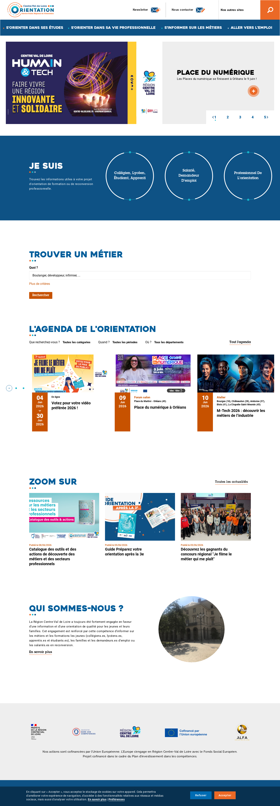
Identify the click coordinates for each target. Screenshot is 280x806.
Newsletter (147, 10)
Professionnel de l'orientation (248, 176)
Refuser (200, 795)
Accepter (225, 795)
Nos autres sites (232, 10)
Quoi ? (33, 267)
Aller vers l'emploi (251, 27)
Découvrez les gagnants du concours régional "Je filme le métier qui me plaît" (206, 554)
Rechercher (40, 295)
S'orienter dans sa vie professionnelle (113, 27)
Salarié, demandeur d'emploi (188, 175)
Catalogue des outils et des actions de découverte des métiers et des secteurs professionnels (52, 556)
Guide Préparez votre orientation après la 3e (124, 551)
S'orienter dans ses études (34, 27)
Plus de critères (39, 284)
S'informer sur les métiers (193, 27)
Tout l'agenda (240, 342)
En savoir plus (40, 652)
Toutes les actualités (231, 482)
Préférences (116, 799)
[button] (213, 117)
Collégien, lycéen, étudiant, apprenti (130, 176)
